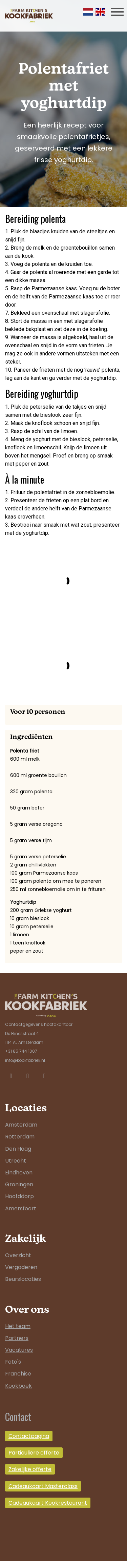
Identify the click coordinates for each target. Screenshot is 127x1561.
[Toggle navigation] (117, 11)
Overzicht (18, 1255)
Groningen (19, 1184)
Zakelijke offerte (29, 1469)
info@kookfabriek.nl (25, 1060)
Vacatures (19, 1350)
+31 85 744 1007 (21, 1051)
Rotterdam (20, 1136)
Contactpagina (28, 1436)
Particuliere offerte (33, 1453)
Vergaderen (21, 1267)
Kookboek (18, 1386)
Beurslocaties (23, 1279)
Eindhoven (19, 1172)
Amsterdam (21, 1125)
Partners (16, 1338)
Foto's (13, 1362)
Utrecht (15, 1161)
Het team (17, 1326)
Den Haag (18, 1149)
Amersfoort (20, 1208)
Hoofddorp (19, 1196)
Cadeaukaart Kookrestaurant (47, 1503)
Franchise (18, 1374)
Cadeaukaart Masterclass (43, 1486)
